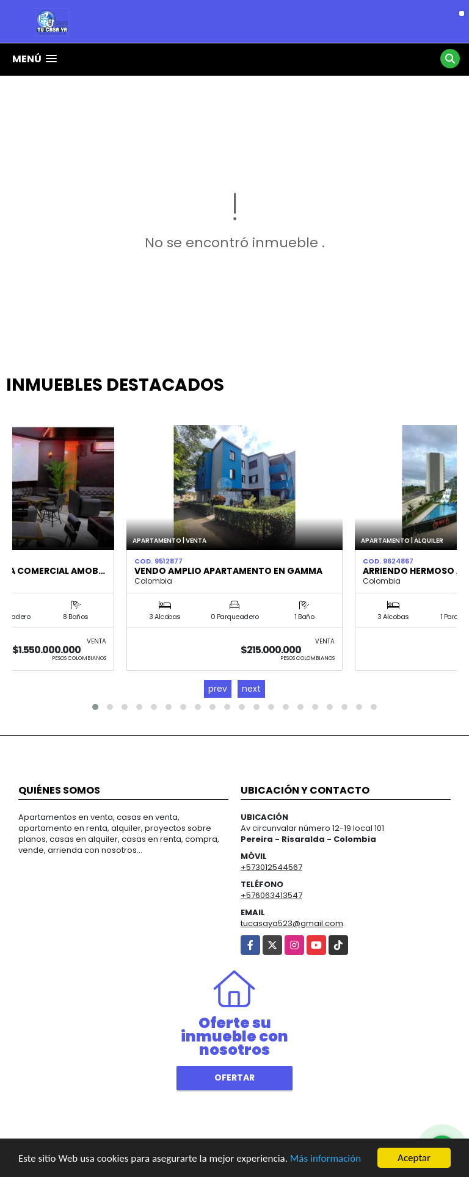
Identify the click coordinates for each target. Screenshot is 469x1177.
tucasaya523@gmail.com (292, 923)
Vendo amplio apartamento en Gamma (228, 570)
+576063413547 (271, 895)
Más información (325, 1159)
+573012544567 (271, 867)
